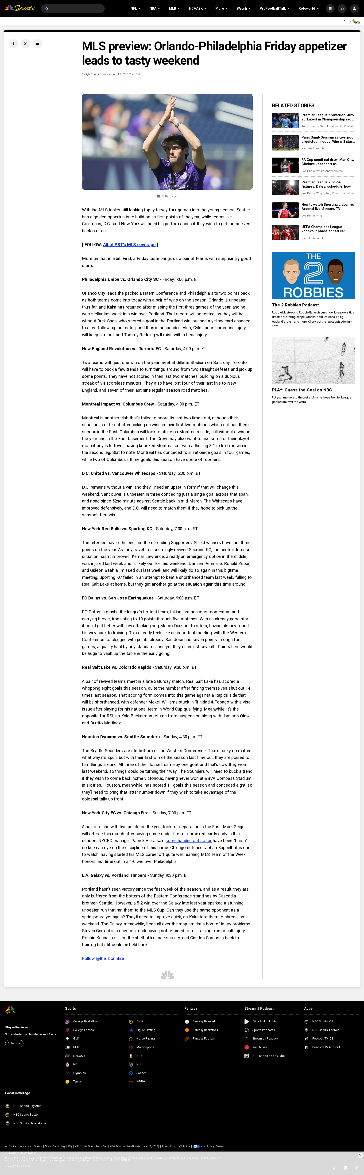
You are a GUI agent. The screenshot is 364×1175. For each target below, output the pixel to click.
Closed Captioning (55, 1146)
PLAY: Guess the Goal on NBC (302, 390)
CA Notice (184, 1146)
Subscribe (14, 1043)
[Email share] (37, 43)
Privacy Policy (169, 1146)
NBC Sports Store (83, 1146)
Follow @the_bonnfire (103, 958)
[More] (330, 8)
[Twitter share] (25, 43)
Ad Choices (11, 1146)
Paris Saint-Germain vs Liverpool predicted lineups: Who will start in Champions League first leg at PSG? (328, 139)
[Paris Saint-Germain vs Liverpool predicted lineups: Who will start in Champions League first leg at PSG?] (285, 143)
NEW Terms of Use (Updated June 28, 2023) (134, 1146)
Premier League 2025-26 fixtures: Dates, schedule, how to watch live (328, 184)
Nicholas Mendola (331, 126)
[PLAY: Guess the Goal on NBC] (313, 360)
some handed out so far (189, 840)
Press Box (101, 1146)
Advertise (25, 1146)
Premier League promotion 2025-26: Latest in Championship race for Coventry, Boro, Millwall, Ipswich (328, 117)
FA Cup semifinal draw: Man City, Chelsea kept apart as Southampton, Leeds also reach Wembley (328, 162)
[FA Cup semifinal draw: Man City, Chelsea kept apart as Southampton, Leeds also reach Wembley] (285, 165)
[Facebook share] (13, 43)
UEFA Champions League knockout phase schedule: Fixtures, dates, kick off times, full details (326, 229)
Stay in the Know (16, 1027)
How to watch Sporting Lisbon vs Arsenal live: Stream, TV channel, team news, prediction (328, 206)
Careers (37, 1146)
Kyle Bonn (91, 74)
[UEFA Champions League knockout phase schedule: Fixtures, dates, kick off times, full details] (285, 232)
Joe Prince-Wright (313, 171)
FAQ (69, 1146)
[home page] (20, 8)
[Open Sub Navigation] (139, 9)
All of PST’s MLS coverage (129, 244)
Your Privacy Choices (212, 1146)
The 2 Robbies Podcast (295, 305)
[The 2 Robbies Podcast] (313, 275)
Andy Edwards (310, 126)
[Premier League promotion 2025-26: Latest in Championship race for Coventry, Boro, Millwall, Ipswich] (285, 120)
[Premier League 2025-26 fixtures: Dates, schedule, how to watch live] (285, 187)
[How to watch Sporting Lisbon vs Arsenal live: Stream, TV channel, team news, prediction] (285, 210)
